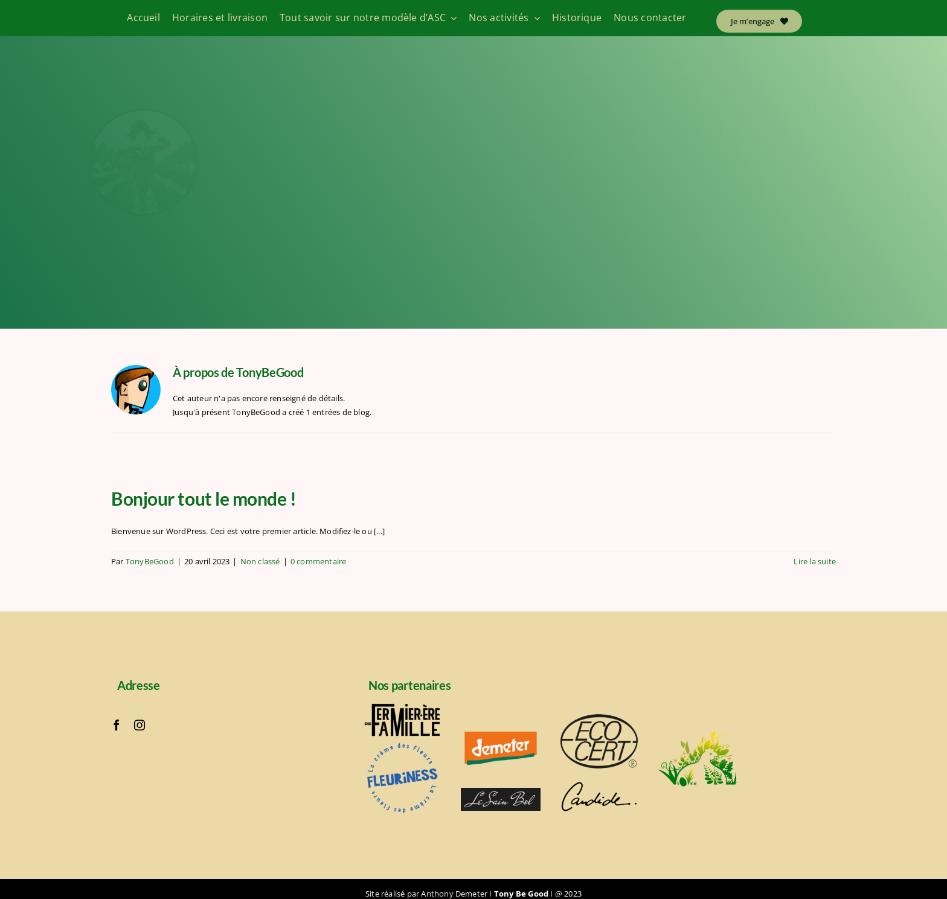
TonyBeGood (150, 561)
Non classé (260, 561)
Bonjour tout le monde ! (204, 498)
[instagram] (139, 725)
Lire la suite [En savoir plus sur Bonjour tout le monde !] (815, 561)
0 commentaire (319, 561)
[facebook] (116, 725)
